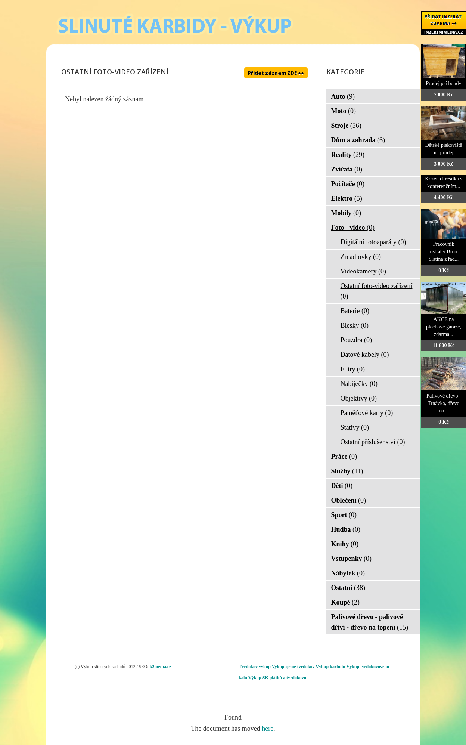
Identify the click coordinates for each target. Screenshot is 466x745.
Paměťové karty (367, 413)
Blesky (355, 325)
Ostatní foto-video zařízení (377, 291)
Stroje (346, 125)
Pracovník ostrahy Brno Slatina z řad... (444, 251)
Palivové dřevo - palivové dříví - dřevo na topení (369, 622)
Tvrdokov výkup (255, 666)
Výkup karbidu (330, 666)
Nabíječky (359, 383)
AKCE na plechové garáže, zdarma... (443, 326)
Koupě (345, 602)
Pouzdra (356, 340)
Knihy (345, 544)
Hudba (346, 529)
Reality (347, 154)
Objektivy (359, 398)
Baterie (355, 311)
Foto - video (353, 227)
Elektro (346, 198)
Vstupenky (351, 558)
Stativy (355, 427)
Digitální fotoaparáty (373, 242)
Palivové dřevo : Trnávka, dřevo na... (443, 403)
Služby (347, 471)
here (267, 728)
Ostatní (348, 587)
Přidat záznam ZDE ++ (276, 72)
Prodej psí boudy (444, 83)
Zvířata (347, 169)
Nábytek (348, 573)
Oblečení (348, 500)
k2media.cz (160, 666)
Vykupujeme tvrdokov (293, 666)
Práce (344, 456)
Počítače (347, 184)
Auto (343, 96)
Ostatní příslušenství (373, 442)
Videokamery (363, 271)
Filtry (353, 369)
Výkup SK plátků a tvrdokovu (277, 677)
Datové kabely (365, 354)
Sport (344, 515)
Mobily (346, 213)
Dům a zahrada (358, 140)
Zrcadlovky (361, 256)
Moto (343, 111)
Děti (341, 485)
